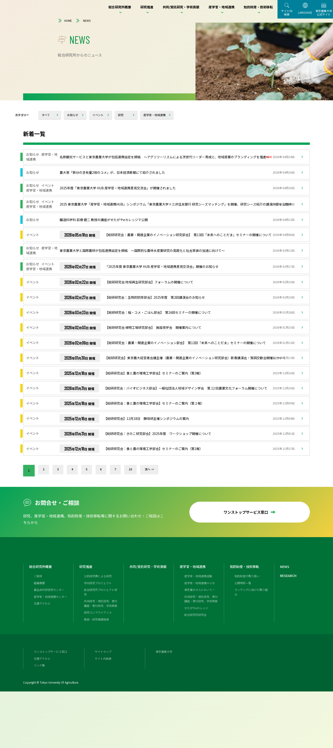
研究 (120, 115)
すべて (46, 115)
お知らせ (72, 115)
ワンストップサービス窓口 (250, 558)
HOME (65, 21)
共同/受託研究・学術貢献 (151, 618)
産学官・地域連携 (154, 115)
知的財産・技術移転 (246, 618)
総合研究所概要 (42, 618)
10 (135, 516)
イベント (98, 115)
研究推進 (86, 618)
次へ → (154, 516)
